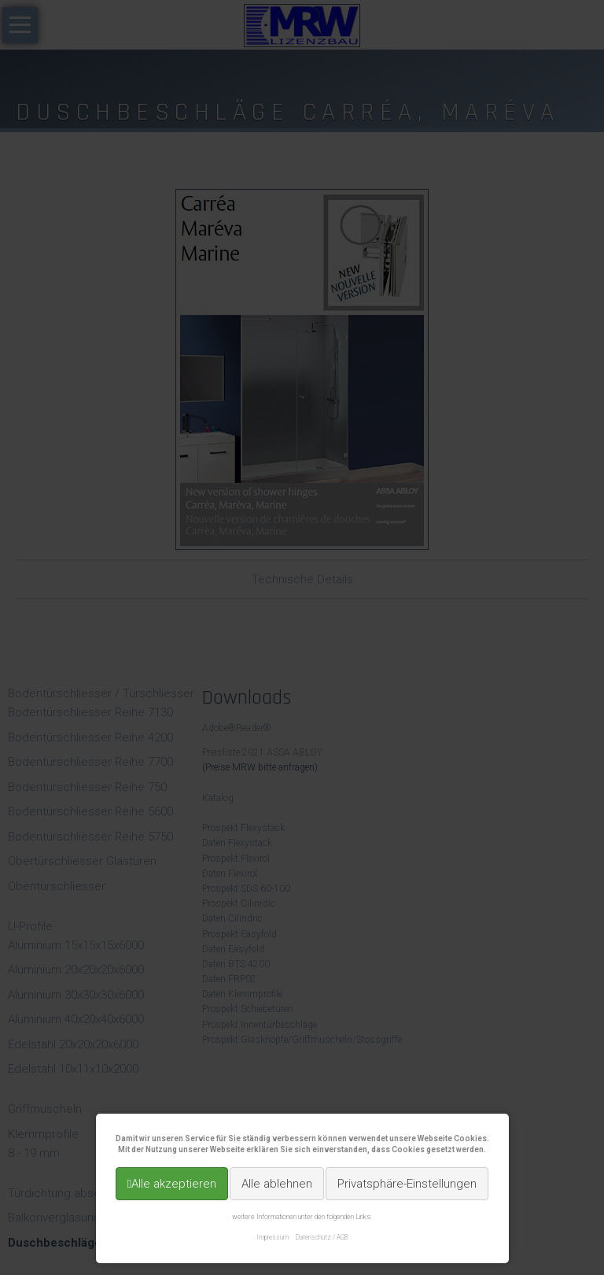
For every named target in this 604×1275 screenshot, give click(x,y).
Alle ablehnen (276, 1184)
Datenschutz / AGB (322, 1237)
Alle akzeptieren (173, 1184)
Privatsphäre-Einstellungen (407, 1184)
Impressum (272, 1237)
